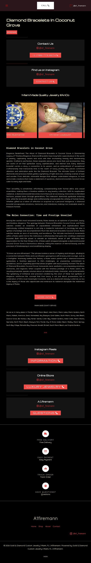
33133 (45, 332)
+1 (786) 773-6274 (44, 55)
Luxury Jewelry (44, 386)
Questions (44, 413)
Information (44, 360)
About (48, 529)
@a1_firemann (46, 48)
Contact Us (44, 82)
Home (33, 529)
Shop (40, 529)
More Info (44, 297)
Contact (56, 529)
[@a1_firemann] (77, 6)
